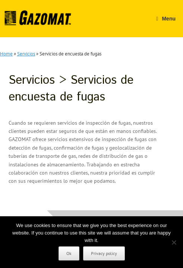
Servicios (26, 54)
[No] (173, 242)
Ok (69, 253)
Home (6, 54)
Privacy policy (104, 253)
